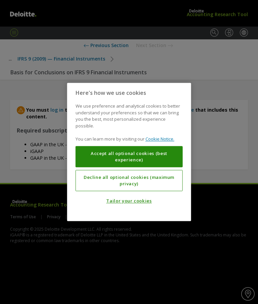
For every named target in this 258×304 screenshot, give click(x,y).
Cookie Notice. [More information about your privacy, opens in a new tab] (159, 139)
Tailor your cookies (129, 201)
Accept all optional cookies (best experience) (129, 157)
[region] (129, 152)
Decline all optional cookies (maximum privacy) (129, 181)
